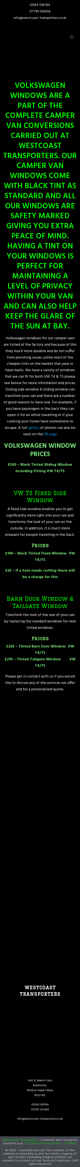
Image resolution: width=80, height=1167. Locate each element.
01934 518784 (40, 5)
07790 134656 (40, 11)
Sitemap (70, 1143)
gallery (33, 428)
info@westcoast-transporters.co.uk (40, 18)
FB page (50, 434)
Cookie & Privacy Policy (43, 1143)
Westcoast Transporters (20, 1140)
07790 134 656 (40, 1109)
